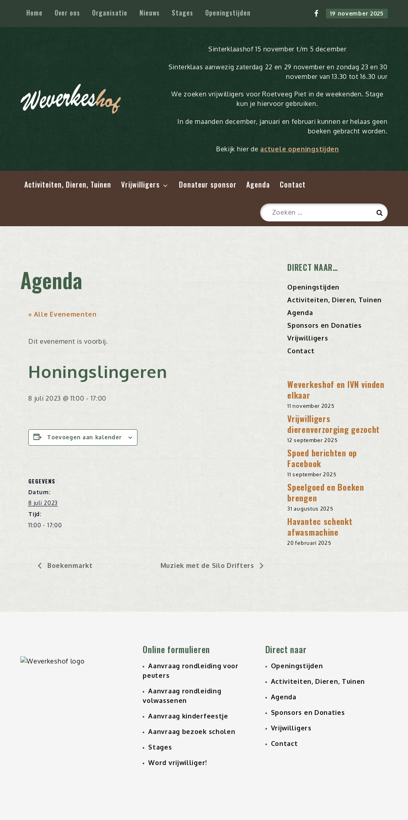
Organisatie (110, 13)
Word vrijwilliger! (177, 763)
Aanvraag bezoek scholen (191, 732)
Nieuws (149, 13)
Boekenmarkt (68, 565)
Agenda (258, 184)
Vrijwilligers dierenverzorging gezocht (333, 423)
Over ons (67, 13)
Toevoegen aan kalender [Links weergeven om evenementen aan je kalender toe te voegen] (84, 437)
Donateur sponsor (208, 184)
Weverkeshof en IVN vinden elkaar (335, 389)
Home (34, 13)
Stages (182, 13)
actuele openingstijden (299, 149)
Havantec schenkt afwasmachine (319, 526)
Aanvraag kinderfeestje (188, 716)
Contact (293, 184)
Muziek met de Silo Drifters (208, 565)
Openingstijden (228, 13)
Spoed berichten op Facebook (322, 458)
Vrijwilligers (145, 184)
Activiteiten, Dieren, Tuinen (67, 184)
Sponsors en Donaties (324, 325)
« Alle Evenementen (62, 314)
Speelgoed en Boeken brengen (325, 492)
